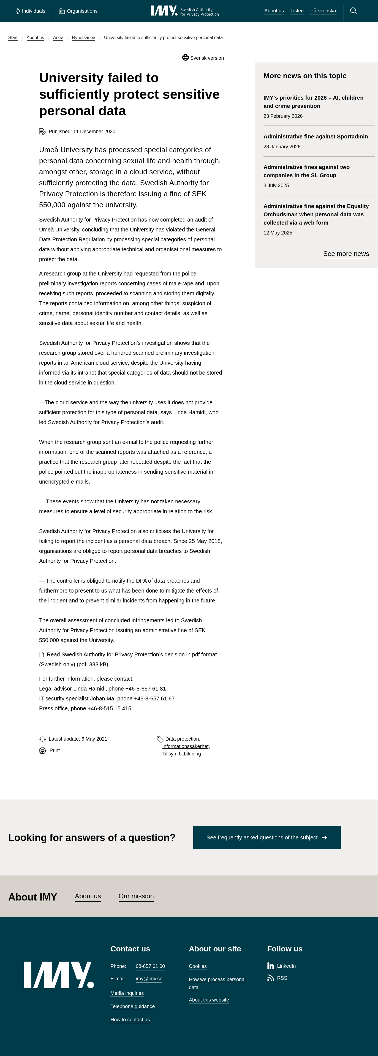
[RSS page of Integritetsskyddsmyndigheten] (277, 978)
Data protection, (182, 739)
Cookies (198, 966)
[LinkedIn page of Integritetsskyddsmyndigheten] (281, 966)
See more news (346, 253)
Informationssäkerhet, (186, 746)
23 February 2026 (316, 106)
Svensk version (207, 58)
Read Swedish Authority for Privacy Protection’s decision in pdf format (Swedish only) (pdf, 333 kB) (128, 659)
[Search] (354, 11)
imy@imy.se (149, 978)
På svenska (323, 10)
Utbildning (190, 754)
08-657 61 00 (150, 966)
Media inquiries (127, 993)
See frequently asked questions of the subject (262, 837)
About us (274, 10)
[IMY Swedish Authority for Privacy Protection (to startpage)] (185, 11)
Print (55, 750)
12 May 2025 (316, 219)
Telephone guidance (132, 1006)
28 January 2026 (315, 140)
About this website (209, 1000)
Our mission (136, 896)
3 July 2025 (316, 175)
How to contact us (130, 1019)
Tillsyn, (170, 754)
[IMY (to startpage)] (59, 975)
